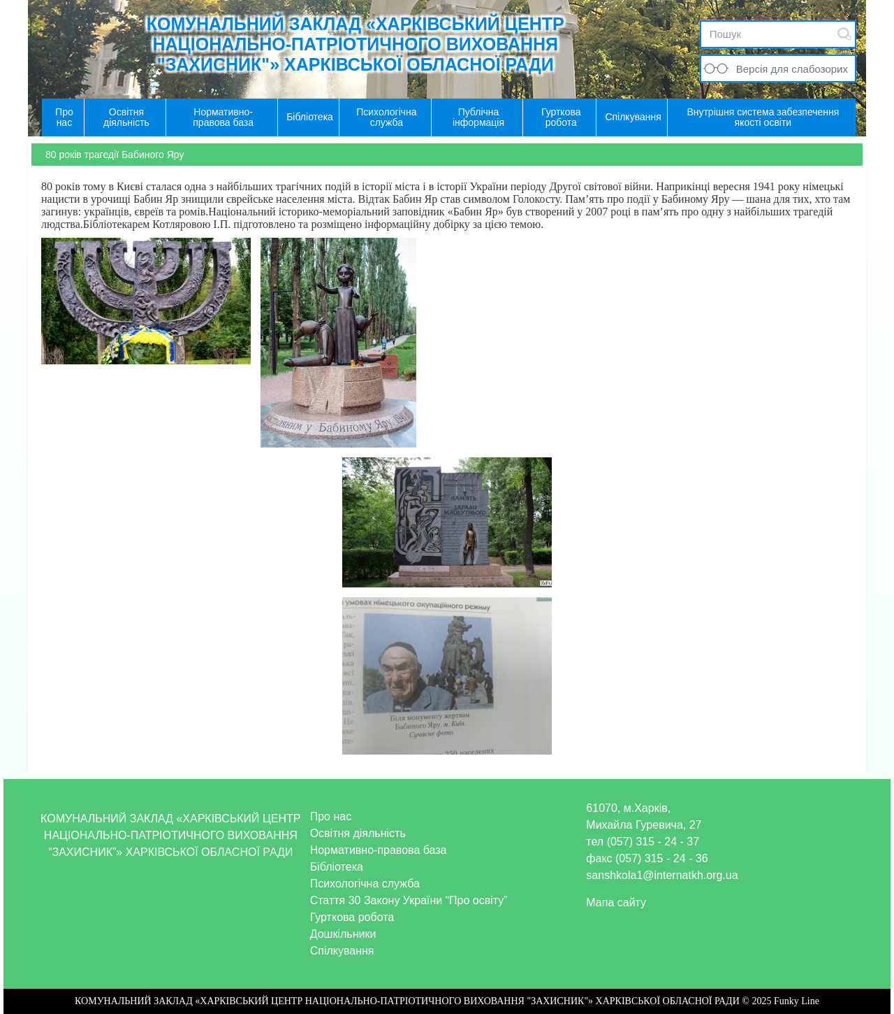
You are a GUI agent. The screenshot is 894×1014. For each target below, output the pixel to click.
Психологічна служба (365, 884)
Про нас (330, 816)
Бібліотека (336, 867)
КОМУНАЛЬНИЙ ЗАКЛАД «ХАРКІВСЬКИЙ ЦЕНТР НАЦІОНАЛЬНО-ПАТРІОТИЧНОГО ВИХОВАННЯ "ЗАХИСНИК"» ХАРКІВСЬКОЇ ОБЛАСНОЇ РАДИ (355, 44)
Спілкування (342, 951)
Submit (844, 34)
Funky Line (796, 1001)
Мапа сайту (616, 902)
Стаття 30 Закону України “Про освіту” (409, 900)
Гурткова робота (352, 917)
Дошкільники (343, 934)
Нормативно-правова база (378, 850)
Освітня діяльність (358, 833)
